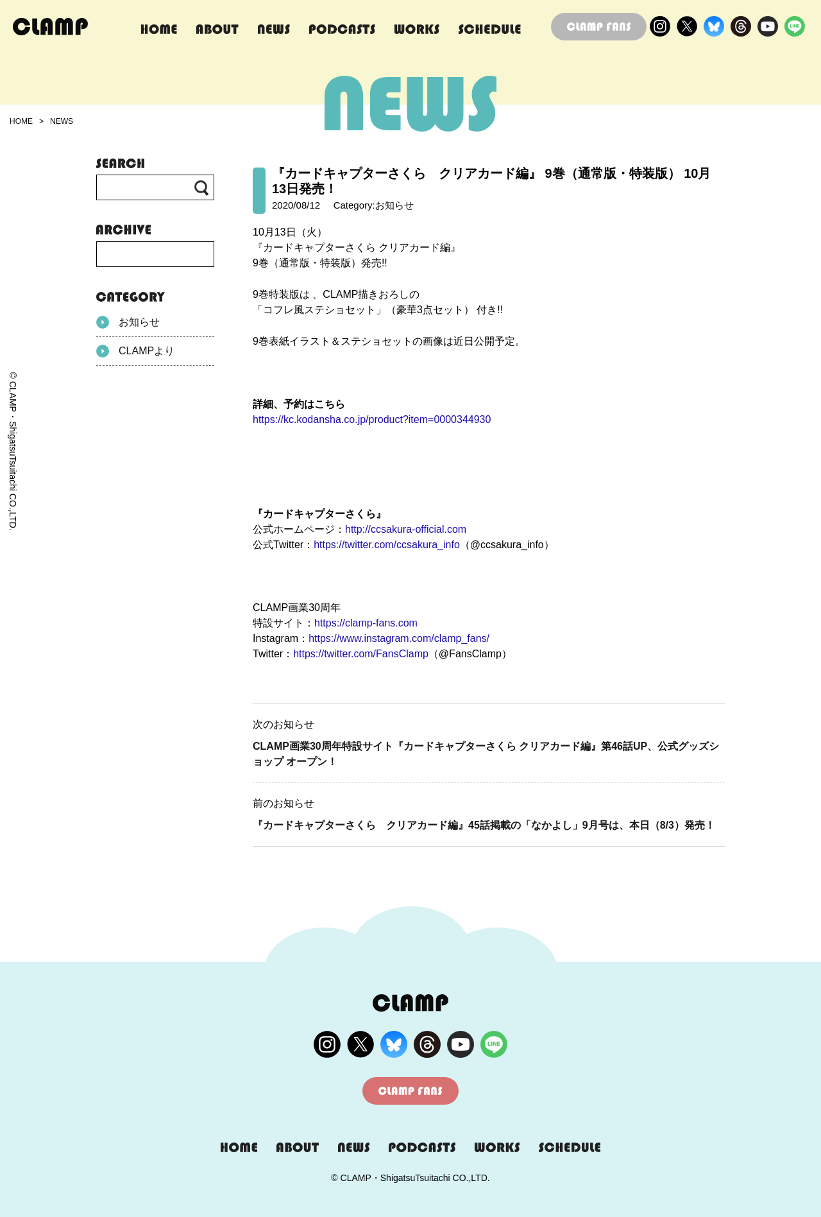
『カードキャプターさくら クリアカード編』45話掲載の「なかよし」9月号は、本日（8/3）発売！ (484, 825)
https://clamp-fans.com (366, 622)
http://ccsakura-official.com (405, 529)
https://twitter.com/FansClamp (360, 653)
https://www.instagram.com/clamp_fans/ (399, 638)
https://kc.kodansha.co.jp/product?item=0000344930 (372, 419)
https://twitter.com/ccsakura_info (387, 544)
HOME (21, 121)
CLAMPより (135, 351)
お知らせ (128, 322)
